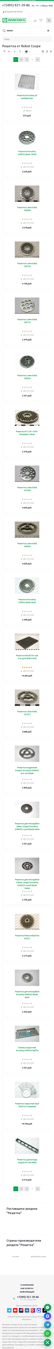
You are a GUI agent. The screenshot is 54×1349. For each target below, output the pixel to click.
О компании (27, 1285)
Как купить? (27, 1288)
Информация (27, 1292)
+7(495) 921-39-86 (16, 5)
